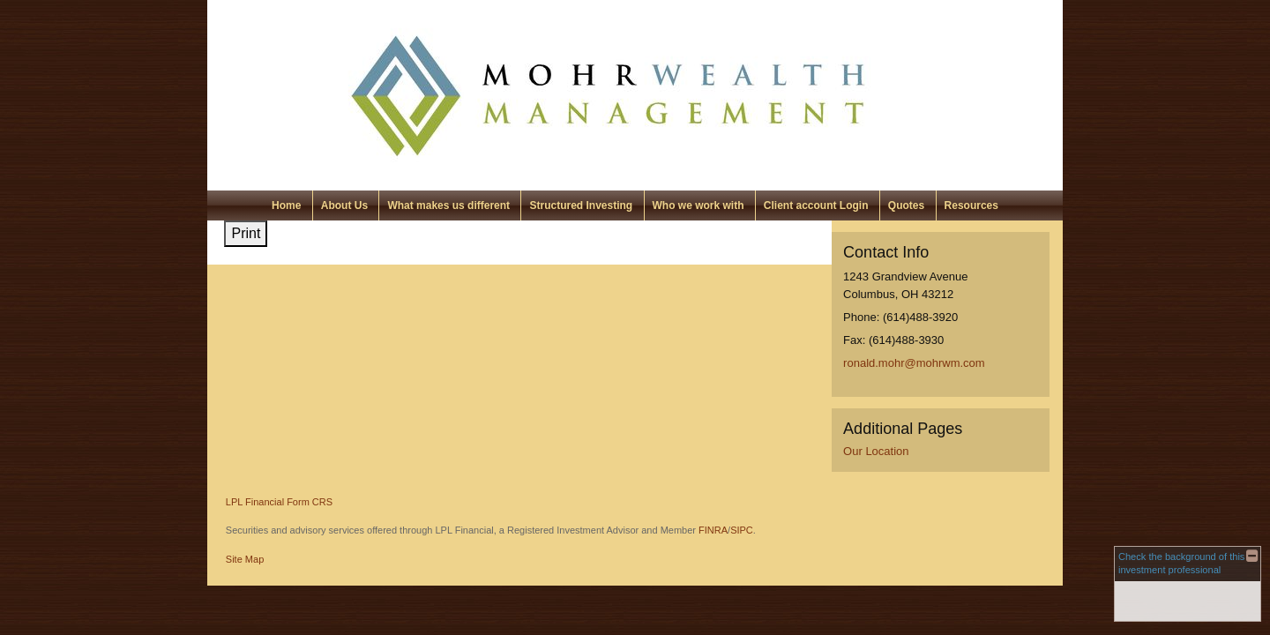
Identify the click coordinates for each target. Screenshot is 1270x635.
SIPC (741, 530)
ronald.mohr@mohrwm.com (914, 363)
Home (286, 205)
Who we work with (698, 205)
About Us (344, 205)
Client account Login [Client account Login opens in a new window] (816, 205)
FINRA (713, 530)
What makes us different (448, 205)
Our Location (875, 451)
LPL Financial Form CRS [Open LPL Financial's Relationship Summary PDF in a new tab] (279, 502)
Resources (971, 205)
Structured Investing (580, 205)
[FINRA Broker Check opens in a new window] (1187, 583)
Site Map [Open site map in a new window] (245, 559)
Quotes (906, 205)
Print (245, 233)
